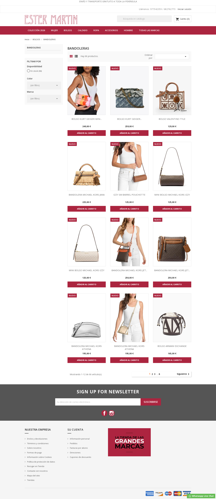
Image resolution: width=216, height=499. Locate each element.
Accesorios (111, 30)
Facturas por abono (78, 448)
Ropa (96, 30)
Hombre (128, 30)
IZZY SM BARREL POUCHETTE (129, 194)
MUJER (54, 30)
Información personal (79, 438)
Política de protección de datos (41, 461)
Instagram (112, 413)
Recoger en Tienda (35, 466)
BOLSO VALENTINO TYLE (172, 118)
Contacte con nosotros (37, 471)
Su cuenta (75, 429)
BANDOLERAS (34, 47)
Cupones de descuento (80, 457)
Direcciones (75, 452)
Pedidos (73, 443)
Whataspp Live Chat (201, 496)
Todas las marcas (149, 30)
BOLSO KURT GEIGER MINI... (87, 118)
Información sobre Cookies (39, 457)
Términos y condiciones (38, 443)
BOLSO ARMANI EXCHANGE (172, 345)
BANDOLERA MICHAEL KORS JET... (129, 270)
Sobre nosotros (34, 448)
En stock (36, 71)
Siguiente (183, 374)
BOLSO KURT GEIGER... (129, 118)
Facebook (104, 413)
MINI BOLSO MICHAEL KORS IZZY (172, 194)
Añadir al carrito (86, 133)
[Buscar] (144, 18)
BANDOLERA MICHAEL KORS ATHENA (86, 347)
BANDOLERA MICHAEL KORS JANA (87, 194)
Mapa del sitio (33, 475)
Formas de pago (34, 452)
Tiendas (30, 480)
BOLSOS (68, 30)
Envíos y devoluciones (37, 438)
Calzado (82, 30)
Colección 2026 (36, 30)
